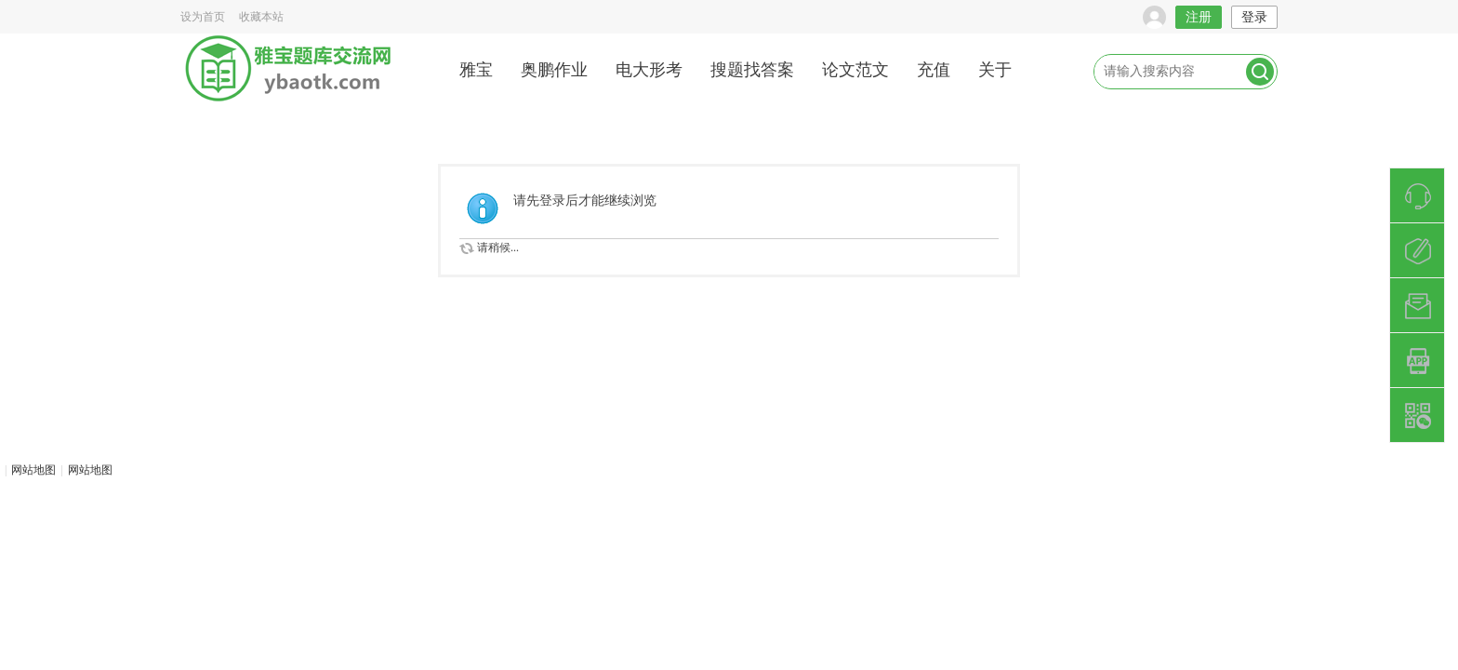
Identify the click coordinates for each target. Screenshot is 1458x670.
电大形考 (649, 69)
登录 (1254, 17)
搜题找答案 (752, 69)
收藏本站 (261, 16)
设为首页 (202, 16)
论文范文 (855, 69)
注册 (1199, 17)
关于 (995, 69)
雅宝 (476, 69)
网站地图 (33, 469)
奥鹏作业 (554, 69)
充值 (933, 69)
